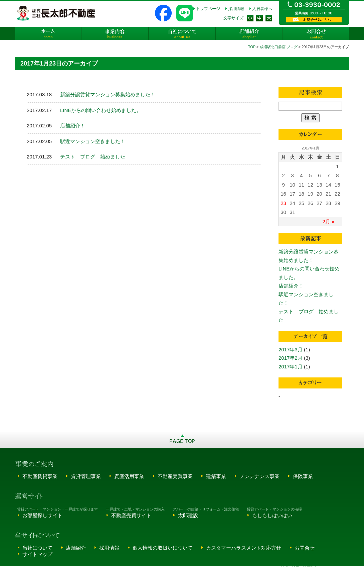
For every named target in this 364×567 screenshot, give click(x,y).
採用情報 (236, 8)
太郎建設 (188, 515)
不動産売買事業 (175, 476)
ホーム (48, 33)
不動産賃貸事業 (39, 476)
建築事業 (216, 476)
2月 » (329, 221)
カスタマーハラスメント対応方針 (243, 548)
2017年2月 (291, 358)
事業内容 (115, 33)
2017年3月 (291, 349)
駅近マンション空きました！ (92, 141)
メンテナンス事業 (259, 476)
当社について (182, 33)
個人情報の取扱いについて (163, 548)
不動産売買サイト (131, 515)
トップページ (208, 8)
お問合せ (315, 33)
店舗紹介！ (72, 125)
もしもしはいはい (272, 515)
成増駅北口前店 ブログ (279, 47)
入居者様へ (262, 8)
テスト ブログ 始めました (92, 156)
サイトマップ (37, 554)
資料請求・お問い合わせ (314, 19)
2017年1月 (291, 366)
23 (283, 203)
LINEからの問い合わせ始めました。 (100, 110)
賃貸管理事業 (86, 476)
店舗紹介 (248, 33)
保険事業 (303, 476)
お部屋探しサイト (42, 515)
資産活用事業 (129, 476)
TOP (251, 47)
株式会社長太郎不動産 (56, 13)
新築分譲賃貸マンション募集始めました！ (107, 94)
